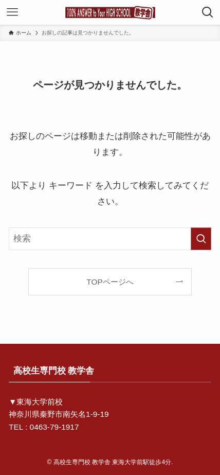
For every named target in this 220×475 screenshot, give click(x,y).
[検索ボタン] (207, 12)
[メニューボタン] (12, 12)
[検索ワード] (110, 238)
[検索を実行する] (201, 238)
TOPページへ (109, 281)
